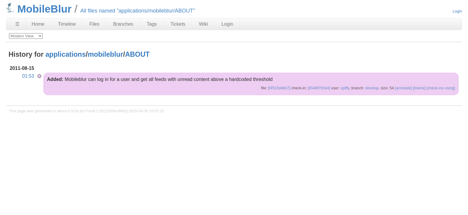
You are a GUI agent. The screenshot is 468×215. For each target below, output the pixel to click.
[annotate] (403, 88)
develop (372, 88)
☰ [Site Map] (17, 24)
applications (65, 54)
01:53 (28, 76)
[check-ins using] (441, 88)
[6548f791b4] (319, 88)
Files (94, 24)
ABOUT (137, 54)
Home (38, 24)
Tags (152, 24)
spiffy (345, 88)
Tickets (177, 24)
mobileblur (105, 54)
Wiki (203, 24)
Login (457, 11)
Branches (123, 24)
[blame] (419, 88)
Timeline (67, 24)
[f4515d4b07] (279, 88)
